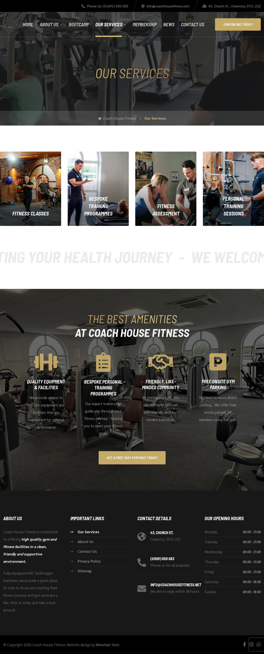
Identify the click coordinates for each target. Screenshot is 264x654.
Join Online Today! (238, 24)
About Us (49, 24)
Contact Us (192, 24)
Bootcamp (79, 24)
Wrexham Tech (107, 644)
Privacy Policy (89, 561)
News (168, 24)
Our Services (108, 24)
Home (28, 24)
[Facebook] (244, 644)
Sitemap (85, 570)
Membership (145, 24)
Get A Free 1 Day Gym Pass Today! (132, 457)
